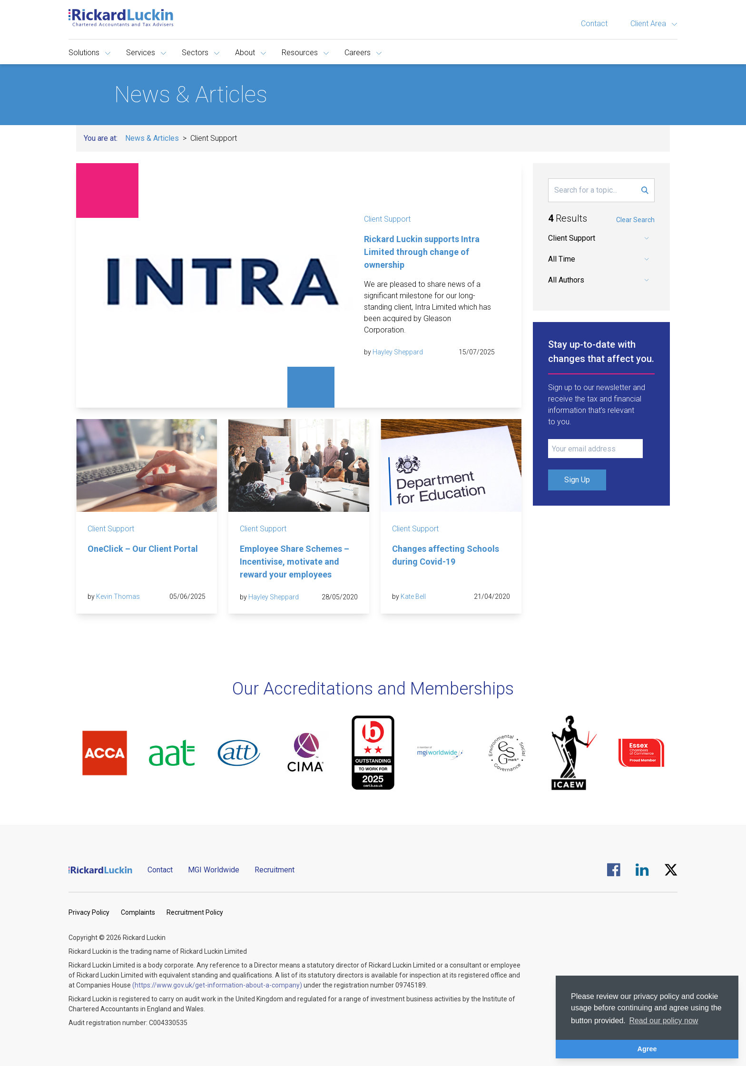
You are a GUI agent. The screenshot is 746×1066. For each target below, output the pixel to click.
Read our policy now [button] (663, 1021)
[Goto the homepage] (121, 17)
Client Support (387, 219)
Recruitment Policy (195, 912)
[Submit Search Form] (644, 190)
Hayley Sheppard (398, 352)
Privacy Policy (89, 912)
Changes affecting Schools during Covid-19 (445, 555)
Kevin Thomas (118, 596)
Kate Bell (413, 596)
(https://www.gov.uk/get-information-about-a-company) (217, 985)
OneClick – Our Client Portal (143, 549)
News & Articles (152, 138)
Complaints (138, 912)
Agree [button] (647, 1049)
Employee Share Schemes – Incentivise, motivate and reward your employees (294, 561)
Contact (594, 23)
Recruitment (274, 869)
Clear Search (635, 220)
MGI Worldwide (213, 869)
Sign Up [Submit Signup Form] (577, 479)
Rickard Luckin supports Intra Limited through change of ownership (422, 252)
